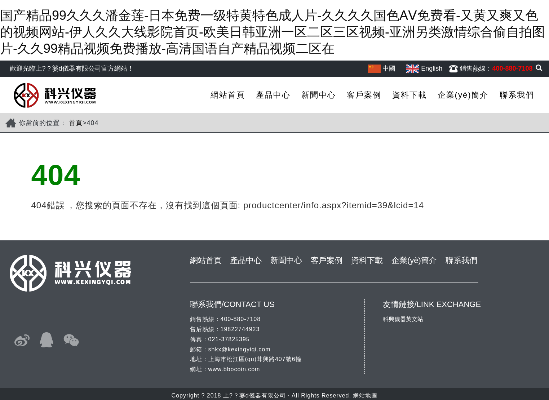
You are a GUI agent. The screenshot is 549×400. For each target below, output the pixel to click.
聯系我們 (517, 94)
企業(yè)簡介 (463, 94)
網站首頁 (228, 94)
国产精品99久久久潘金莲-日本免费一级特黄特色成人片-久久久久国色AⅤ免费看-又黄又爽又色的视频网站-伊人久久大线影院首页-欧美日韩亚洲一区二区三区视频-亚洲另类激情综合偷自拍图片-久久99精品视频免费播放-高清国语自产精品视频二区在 (272, 32)
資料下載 (409, 94)
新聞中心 (318, 94)
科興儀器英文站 (403, 319)
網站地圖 (365, 395)
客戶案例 (364, 94)
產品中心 (273, 94)
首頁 (76, 122)
